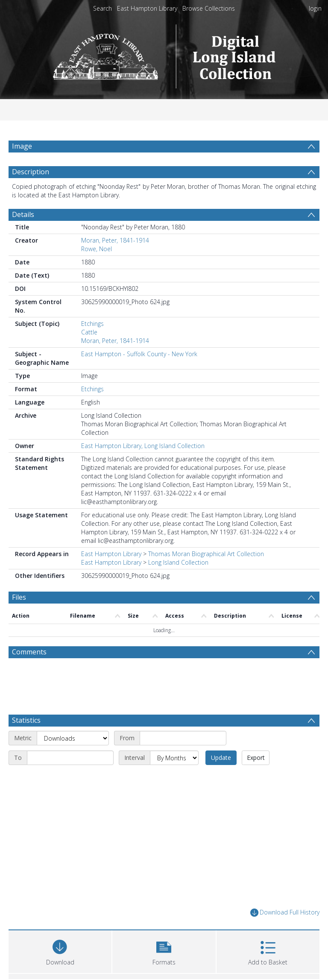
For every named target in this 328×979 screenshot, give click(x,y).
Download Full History (284, 933)
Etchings (92, 344)
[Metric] (73, 758)
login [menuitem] (315, 8)
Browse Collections (208, 8)
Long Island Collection (178, 583)
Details (23, 235)
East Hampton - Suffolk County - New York (139, 374)
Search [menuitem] (102, 8)
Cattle (89, 353)
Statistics (26, 740)
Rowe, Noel (96, 269)
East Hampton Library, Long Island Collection (143, 466)
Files (19, 617)
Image (22, 146)
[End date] (70, 778)
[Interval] (174, 778)
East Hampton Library (147, 8)
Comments (29, 672)
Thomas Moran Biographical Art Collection (206, 574)
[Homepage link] (164, 54)
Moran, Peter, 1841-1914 (115, 261)
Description (30, 192)
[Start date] (183, 758)
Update (221, 778)
